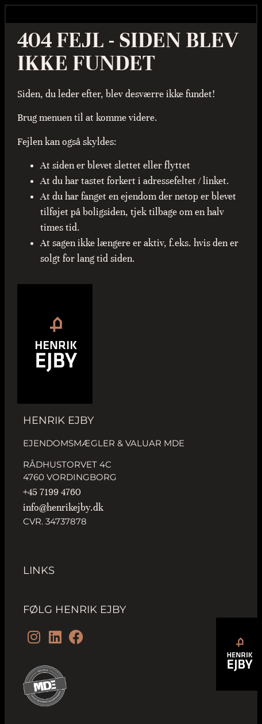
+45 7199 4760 (52, 492)
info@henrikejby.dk (63, 507)
